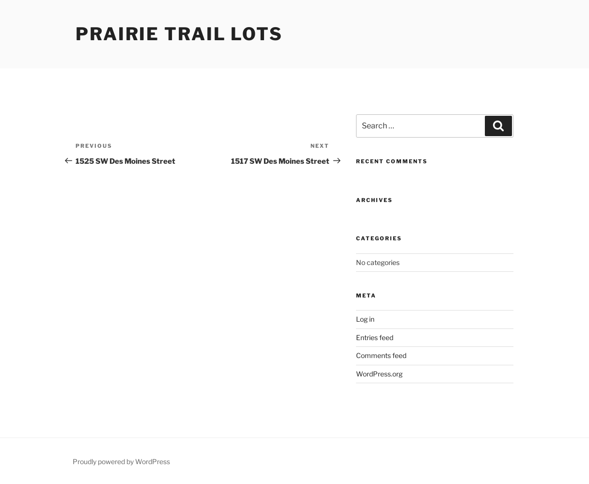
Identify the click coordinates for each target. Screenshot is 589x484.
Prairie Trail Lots (179, 34)
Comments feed (381, 355)
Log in (365, 319)
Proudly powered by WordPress (121, 461)
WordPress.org (379, 374)
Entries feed (374, 337)
